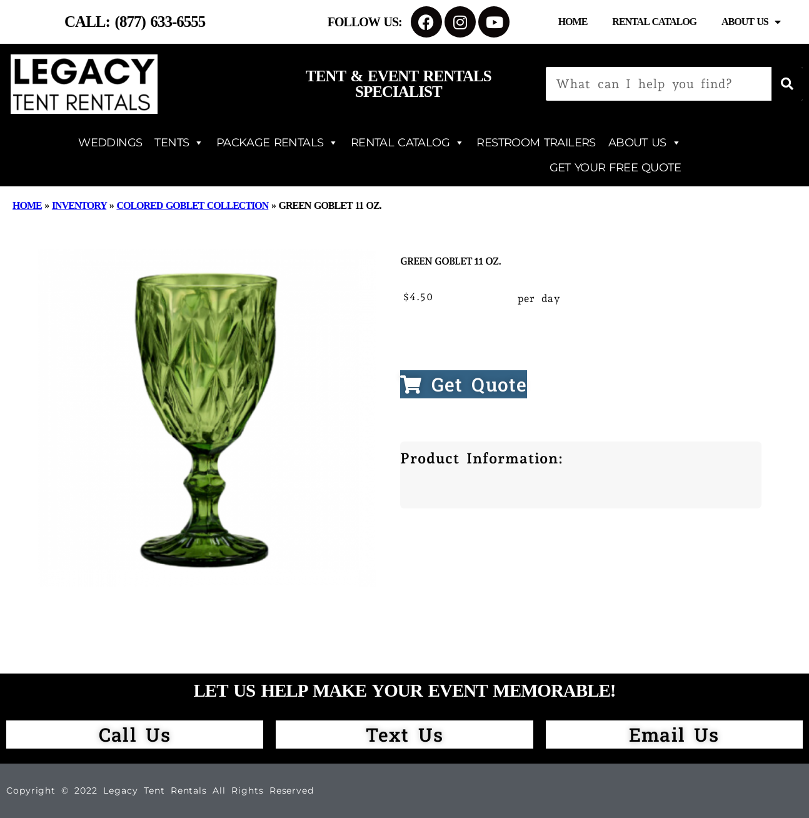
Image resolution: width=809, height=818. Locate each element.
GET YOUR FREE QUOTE (615, 167)
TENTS (178, 142)
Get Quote (463, 384)
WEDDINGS (110, 142)
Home (573, 21)
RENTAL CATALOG (408, 142)
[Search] (787, 84)
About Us (750, 22)
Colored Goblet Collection (192, 205)
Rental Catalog (654, 21)
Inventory (79, 205)
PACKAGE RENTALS (277, 142)
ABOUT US (644, 142)
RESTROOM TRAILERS (535, 142)
